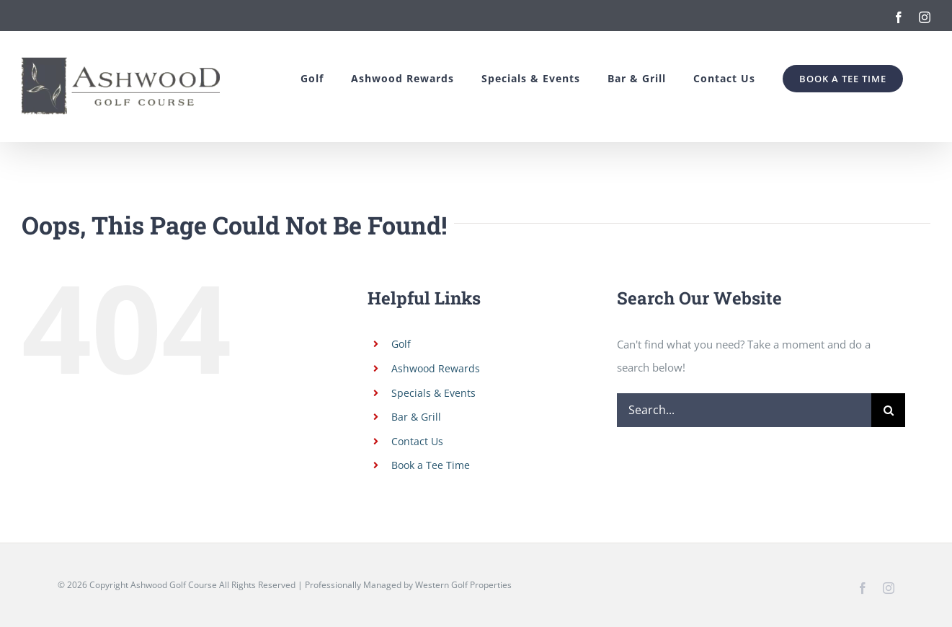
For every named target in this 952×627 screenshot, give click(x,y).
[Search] (888, 410)
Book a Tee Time (430, 465)
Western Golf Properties (463, 585)
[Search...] (744, 410)
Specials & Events (433, 393)
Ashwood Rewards (435, 368)
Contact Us (417, 441)
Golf (401, 344)
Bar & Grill (416, 417)
